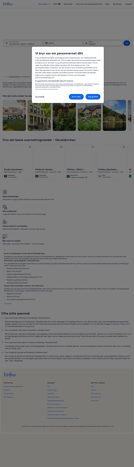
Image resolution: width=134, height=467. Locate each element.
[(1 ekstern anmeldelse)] (79, 181)
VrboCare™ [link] (7, 351)
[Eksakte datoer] (50, 98)
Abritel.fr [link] (93, 351)
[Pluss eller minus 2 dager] (69, 98)
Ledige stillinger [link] (52, 351)
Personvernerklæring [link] (53, 365)
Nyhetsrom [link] (50, 354)
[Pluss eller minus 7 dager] (87, 98)
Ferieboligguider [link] (9, 358)
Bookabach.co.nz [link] (96, 358)
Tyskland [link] (19, 77)
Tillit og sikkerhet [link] (9, 354)
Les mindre (6, 265)
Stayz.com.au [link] (95, 361)
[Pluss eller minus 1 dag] (60, 98)
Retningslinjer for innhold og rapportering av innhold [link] (63, 379)
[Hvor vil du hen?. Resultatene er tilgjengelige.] (23, 43)
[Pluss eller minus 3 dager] (78, 98)
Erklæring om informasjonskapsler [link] (57, 369)
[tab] (62, 50)
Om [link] (48, 347)
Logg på (128, 4)
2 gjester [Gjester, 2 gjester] (92, 44)
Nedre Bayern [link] (34, 77)
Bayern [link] (26, 77)
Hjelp (107, 4)
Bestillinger (117, 4)
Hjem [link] (4, 77)
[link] (30, 150)
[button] (70, 67)
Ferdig (110, 104)
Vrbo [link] (92, 347)
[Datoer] (63, 43)
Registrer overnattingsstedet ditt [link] (13, 347)
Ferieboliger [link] (11, 77)
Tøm (102, 104)
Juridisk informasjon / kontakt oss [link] (57, 376)
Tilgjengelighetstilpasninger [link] (55, 361)
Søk (126, 43)
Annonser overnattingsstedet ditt (89, 4)
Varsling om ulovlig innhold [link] (55, 372)
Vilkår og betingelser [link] (53, 358)
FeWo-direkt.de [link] (96, 354)
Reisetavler (68, 4)
